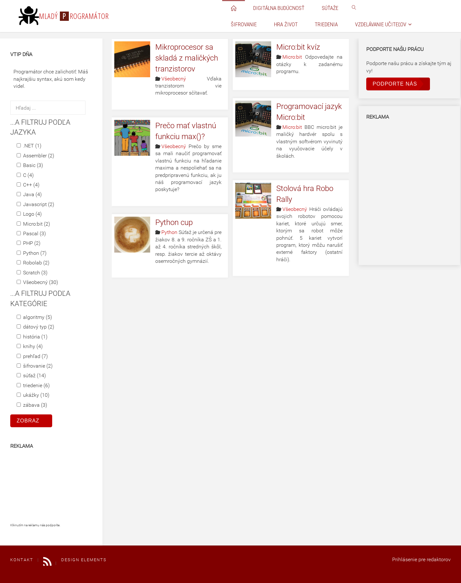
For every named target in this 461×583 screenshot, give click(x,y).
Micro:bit (292, 57)
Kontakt (21, 559)
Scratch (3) (32, 273)
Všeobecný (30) (37, 282)
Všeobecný (173, 79)
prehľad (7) (32, 356)
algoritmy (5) (34, 317)
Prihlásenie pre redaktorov (421, 559)
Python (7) (31, 253)
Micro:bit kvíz (298, 47)
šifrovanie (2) (35, 366)
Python (169, 232)
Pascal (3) (31, 233)
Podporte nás (395, 84)
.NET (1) (29, 146)
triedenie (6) (33, 385)
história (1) (32, 337)
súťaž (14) (31, 375)
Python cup (174, 222)
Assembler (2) (35, 156)
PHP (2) (28, 243)
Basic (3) (30, 165)
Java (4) (29, 194)
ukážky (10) (33, 395)
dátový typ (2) (35, 327)
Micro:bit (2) (33, 224)
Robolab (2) (33, 263)
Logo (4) (29, 214)
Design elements (84, 559)
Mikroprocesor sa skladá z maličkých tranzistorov (186, 58)
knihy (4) (30, 346)
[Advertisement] (42, 489)
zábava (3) (32, 405)
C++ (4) (28, 185)
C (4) (25, 175)
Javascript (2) (35, 204)
